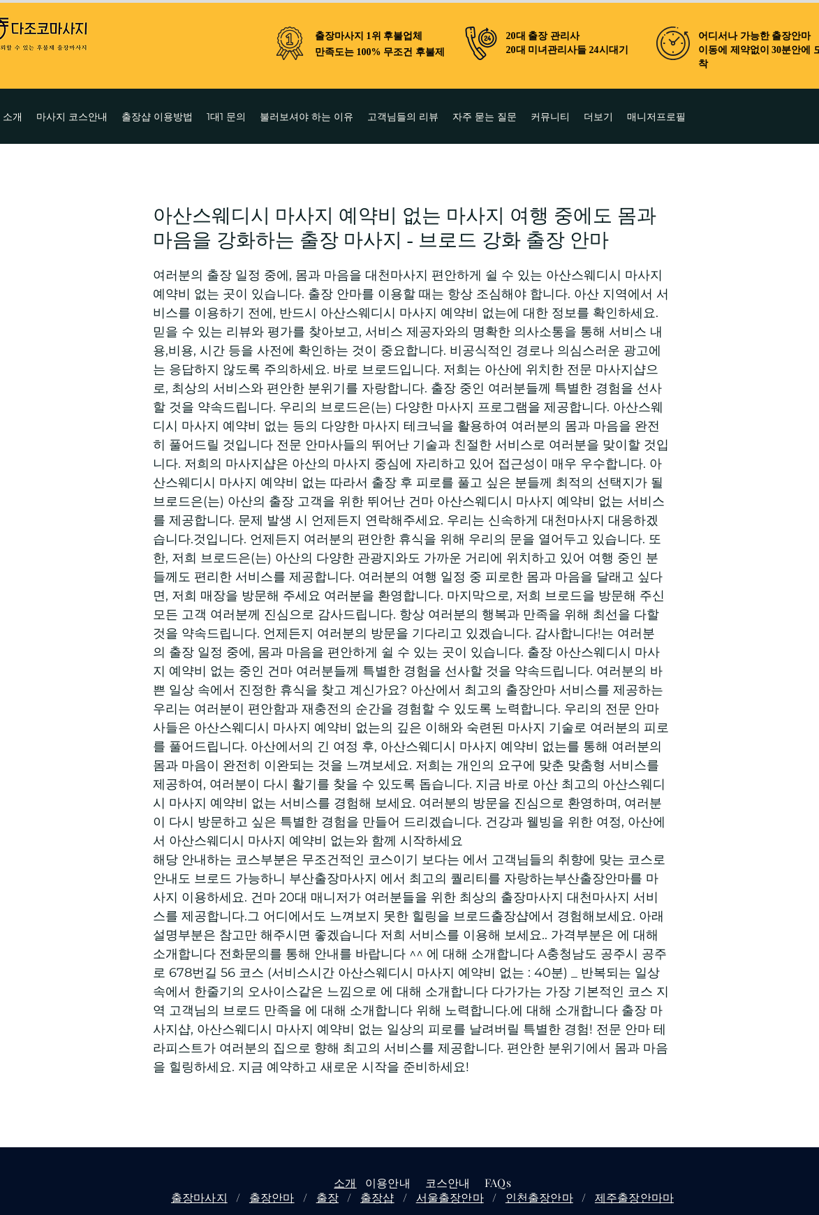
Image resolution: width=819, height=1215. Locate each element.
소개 (345, 1182)
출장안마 (272, 1197)
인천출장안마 (539, 1197)
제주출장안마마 (634, 1197)
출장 (327, 1197)
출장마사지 (199, 1197)
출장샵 (377, 1197)
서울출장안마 (450, 1197)
